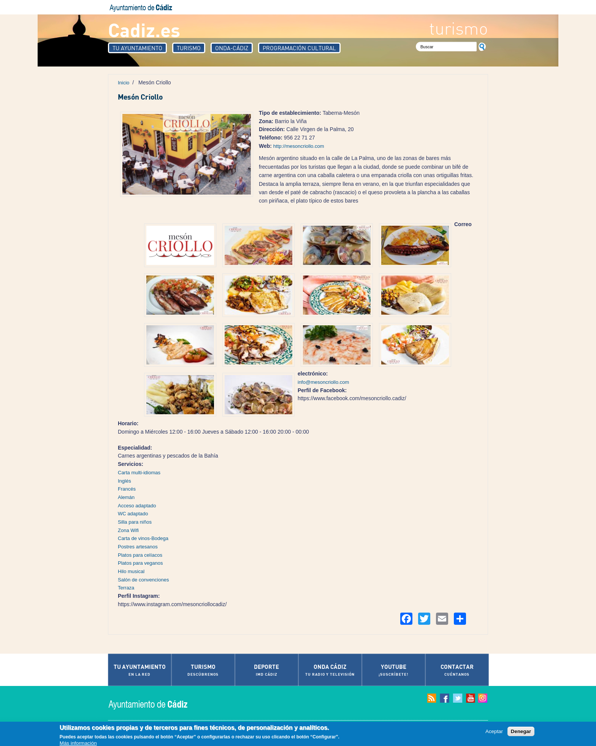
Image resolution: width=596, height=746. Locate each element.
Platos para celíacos (140, 555)
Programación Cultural (299, 47)
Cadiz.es (144, 29)
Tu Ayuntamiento (137, 47)
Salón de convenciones (143, 580)
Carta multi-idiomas (139, 472)
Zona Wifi (128, 530)
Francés (127, 489)
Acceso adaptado (137, 505)
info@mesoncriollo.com (323, 382)
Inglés (124, 481)
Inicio (123, 83)
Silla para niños (135, 522)
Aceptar (494, 732)
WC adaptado (133, 513)
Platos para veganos (140, 563)
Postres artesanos (138, 547)
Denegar (521, 732)
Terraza (126, 588)
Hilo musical (131, 571)
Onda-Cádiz (231, 47)
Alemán (126, 497)
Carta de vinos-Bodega (143, 538)
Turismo (189, 47)
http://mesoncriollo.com (298, 146)
